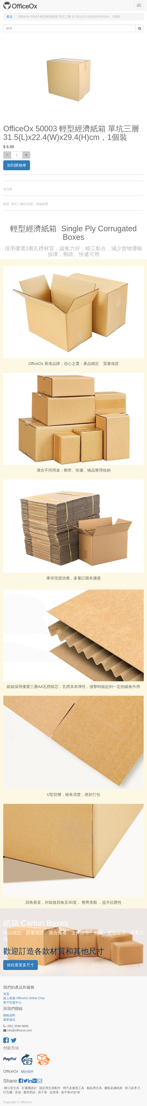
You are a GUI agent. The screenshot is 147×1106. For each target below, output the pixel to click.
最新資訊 (9, 1019)
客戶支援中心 (12, 1002)
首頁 (6, 994)
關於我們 (27, 1071)
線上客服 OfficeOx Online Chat (24, 998)
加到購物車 (16, 165)
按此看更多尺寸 (20, 965)
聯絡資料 (9, 1015)
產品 (9, 16)
